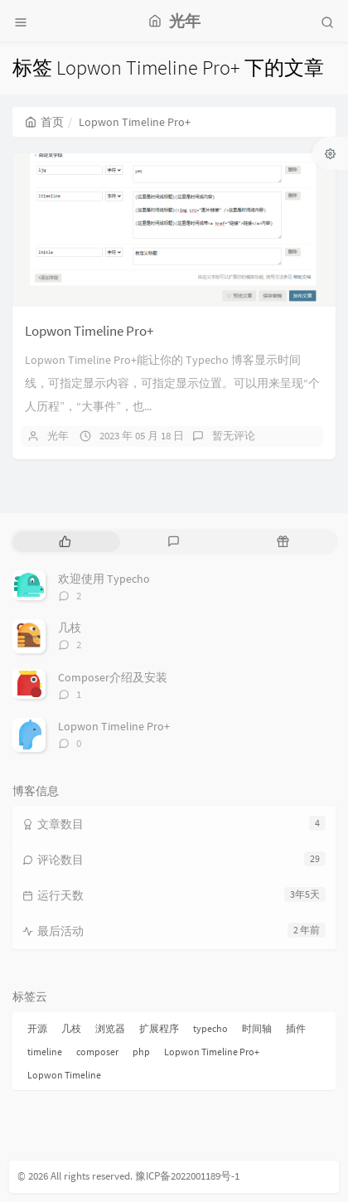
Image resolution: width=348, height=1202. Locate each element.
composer (97, 1051)
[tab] (65, 542)
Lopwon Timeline (64, 1075)
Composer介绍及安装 (112, 677)
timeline (44, 1051)
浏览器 (110, 1028)
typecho (210, 1028)
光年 (58, 436)
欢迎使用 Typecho (104, 578)
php (141, 1051)
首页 (44, 121)
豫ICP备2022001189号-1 (187, 1176)
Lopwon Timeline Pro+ (89, 331)
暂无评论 (233, 436)
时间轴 (257, 1028)
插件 (296, 1028)
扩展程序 (159, 1028)
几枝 (69, 627)
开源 (37, 1028)
